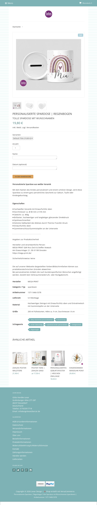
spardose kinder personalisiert (57, 324)
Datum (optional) (20, 164)
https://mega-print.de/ (22, 253)
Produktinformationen (22, 442)
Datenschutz (18, 425)
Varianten (17, 135)
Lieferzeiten (17, 459)
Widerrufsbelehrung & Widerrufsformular (30, 445)
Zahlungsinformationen (22, 452)
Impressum (17, 432)
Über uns (16, 435)
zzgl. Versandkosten (30, 127)
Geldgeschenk (76, 324)
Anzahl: (16, 144)
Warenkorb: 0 (85, 3)
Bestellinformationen (21, 438)
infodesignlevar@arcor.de (29, 411)
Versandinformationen (22, 428)
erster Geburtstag (36, 324)
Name (15, 154)
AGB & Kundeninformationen (25, 421)
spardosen (32, 287)
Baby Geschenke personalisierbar (42, 320)
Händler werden (19, 456)
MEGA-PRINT (33, 281)
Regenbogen (35, 329)
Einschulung (61, 320)
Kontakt (16, 449)
